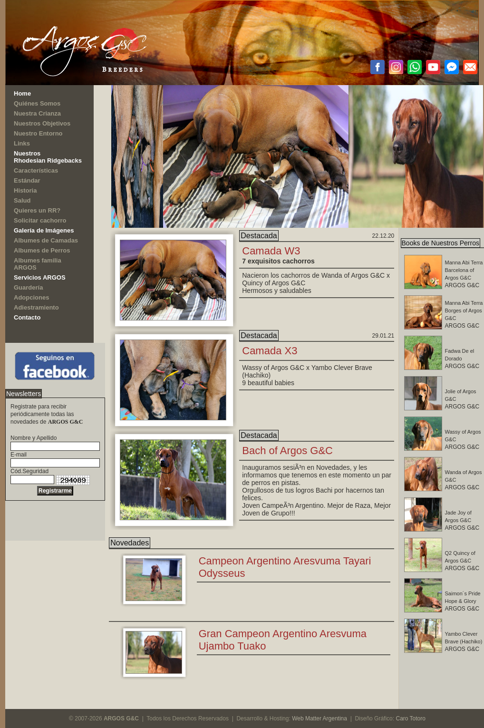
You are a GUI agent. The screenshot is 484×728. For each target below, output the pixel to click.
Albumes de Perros (42, 250)
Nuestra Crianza (37, 113)
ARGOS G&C (462, 520)
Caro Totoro (410, 718)
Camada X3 (269, 351)
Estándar (27, 180)
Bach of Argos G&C (287, 450)
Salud (22, 200)
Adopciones (31, 297)
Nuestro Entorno (38, 133)
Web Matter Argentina (319, 718)
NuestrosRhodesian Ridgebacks (48, 157)
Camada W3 (271, 251)
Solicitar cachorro (40, 220)
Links (22, 143)
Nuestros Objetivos (42, 123)
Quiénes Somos (37, 103)
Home (22, 93)
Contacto (27, 317)
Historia (25, 190)
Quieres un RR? (37, 210)
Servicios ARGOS (40, 277)
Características (36, 170)
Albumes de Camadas (46, 240)
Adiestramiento (36, 307)
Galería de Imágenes (44, 230)
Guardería (28, 287)
